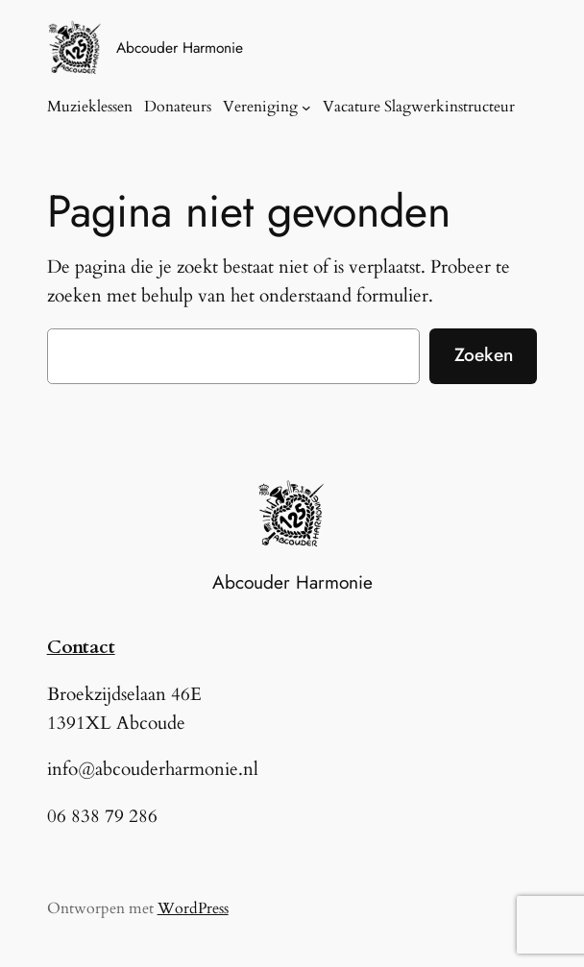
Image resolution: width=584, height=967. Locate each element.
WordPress (193, 908)
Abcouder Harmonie (179, 47)
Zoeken (483, 354)
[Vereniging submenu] (306, 107)
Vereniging (260, 106)
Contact (81, 647)
